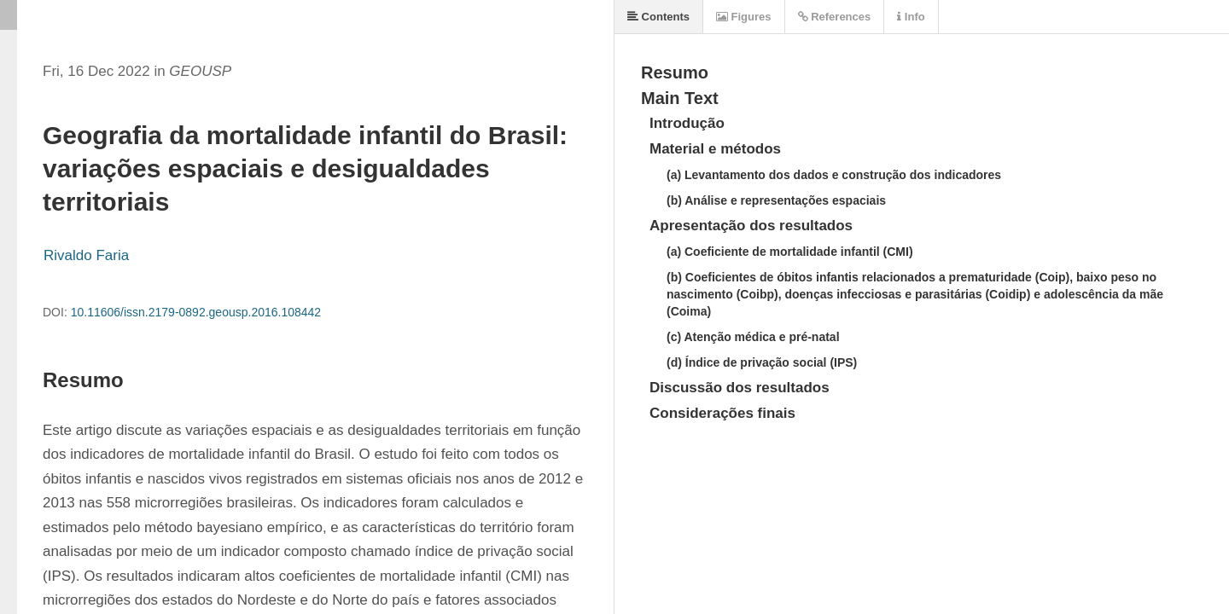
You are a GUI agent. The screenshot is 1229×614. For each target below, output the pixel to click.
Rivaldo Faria (86, 255)
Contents (658, 16)
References (834, 16)
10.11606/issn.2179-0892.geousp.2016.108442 (196, 312)
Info (910, 16)
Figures (744, 16)
